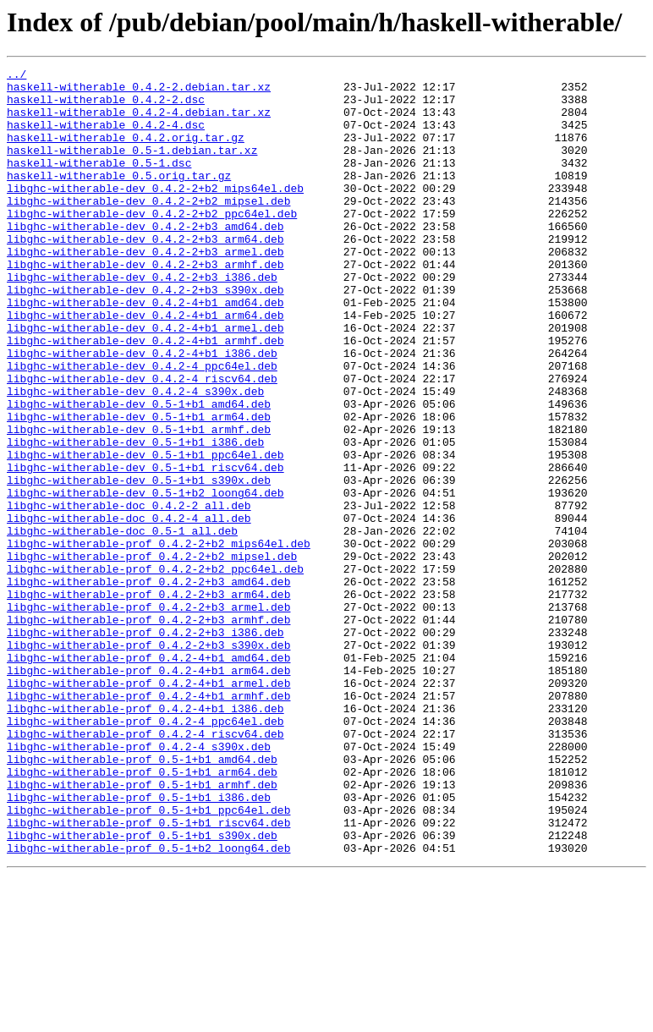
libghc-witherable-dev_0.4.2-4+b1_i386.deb (142, 411)
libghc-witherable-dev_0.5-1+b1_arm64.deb (139, 487)
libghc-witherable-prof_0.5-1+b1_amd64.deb (142, 898)
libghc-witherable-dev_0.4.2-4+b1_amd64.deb (145, 350)
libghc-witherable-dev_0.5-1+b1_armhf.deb (139, 502)
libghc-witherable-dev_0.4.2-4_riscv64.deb (142, 441)
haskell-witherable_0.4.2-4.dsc (106, 137)
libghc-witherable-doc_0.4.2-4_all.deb (129, 609)
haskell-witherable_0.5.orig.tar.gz (119, 198)
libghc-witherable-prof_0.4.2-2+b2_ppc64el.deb (155, 670)
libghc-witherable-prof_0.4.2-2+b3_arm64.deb (148, 700)
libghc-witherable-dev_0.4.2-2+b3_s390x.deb (145, 335)
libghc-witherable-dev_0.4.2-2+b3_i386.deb (142, 319)
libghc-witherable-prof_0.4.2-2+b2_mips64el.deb (158, 639)
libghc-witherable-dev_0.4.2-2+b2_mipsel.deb (148, 228)
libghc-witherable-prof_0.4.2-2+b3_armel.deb (148, 715)
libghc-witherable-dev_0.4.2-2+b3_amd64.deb (145, 258)
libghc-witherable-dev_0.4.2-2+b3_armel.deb (145, 289)
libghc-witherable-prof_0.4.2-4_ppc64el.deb (145, 852)
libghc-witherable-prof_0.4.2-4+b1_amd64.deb (148, 776)
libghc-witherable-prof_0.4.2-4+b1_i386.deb (145, 837)
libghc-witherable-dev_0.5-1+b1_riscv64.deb (145, 548)
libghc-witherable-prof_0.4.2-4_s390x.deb (139, 883)
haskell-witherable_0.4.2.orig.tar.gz (125, 152)
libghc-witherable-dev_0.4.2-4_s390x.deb (135, 456)
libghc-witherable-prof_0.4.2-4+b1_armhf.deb (148, 822)
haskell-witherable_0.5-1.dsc (99, 182)
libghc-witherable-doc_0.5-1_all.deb (122, 624)
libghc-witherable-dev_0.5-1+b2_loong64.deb (145, 578)
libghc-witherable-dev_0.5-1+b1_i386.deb (135, 517)
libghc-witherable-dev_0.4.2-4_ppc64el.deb (142, 426)
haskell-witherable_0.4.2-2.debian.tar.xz (139, 91)
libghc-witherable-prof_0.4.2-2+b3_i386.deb (145, 746)
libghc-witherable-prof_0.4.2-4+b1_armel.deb (148, 807)
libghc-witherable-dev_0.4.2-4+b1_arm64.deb (145, 365)
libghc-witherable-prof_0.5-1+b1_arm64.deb (142, 913)
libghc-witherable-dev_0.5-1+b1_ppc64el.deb (145, 533)
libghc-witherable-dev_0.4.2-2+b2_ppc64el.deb (152, 243)
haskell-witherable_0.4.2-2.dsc (106, 106)
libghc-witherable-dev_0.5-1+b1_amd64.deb (139, 472)
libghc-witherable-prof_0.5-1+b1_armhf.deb (142, 928)
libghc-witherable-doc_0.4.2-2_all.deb (129, 593)
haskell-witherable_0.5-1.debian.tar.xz (132, 167)
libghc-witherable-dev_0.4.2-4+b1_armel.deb (145, 380)
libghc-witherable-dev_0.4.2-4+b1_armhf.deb (145, 395)
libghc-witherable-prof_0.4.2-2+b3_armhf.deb (148, 730)
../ (16, 76)
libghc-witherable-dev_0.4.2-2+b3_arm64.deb (145, 274)
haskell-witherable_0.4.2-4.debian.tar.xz (139, 121)
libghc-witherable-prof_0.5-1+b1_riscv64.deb (148, 974)
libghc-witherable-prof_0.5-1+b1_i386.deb (139, 944)
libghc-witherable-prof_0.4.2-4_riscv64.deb (145, 868)
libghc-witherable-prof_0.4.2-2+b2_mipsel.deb (152, 654)
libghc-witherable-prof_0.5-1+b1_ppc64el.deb (148, 959)
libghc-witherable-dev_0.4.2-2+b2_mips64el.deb (155, 213)
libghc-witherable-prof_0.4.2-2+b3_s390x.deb (148, 761)
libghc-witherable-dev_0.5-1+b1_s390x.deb (139, 563)
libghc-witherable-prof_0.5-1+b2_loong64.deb (148, 1005)
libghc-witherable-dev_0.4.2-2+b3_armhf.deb (145, 304)
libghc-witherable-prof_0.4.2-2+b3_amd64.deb (148, 685)
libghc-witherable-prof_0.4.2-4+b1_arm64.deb (148, 791)
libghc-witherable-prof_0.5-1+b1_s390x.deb (142, 989)
